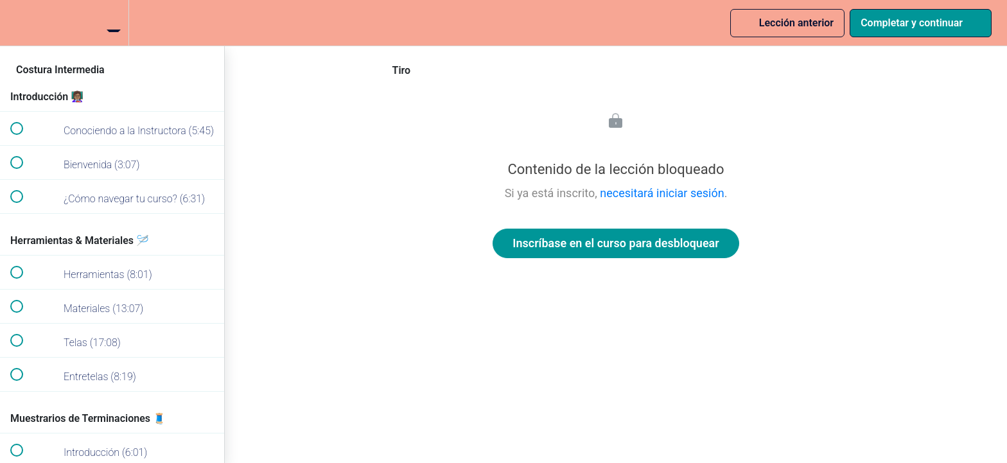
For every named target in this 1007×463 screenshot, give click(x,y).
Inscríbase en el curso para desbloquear (615, 243)
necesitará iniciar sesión (662, 193)
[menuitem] (112, 23)
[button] (16, 23)
